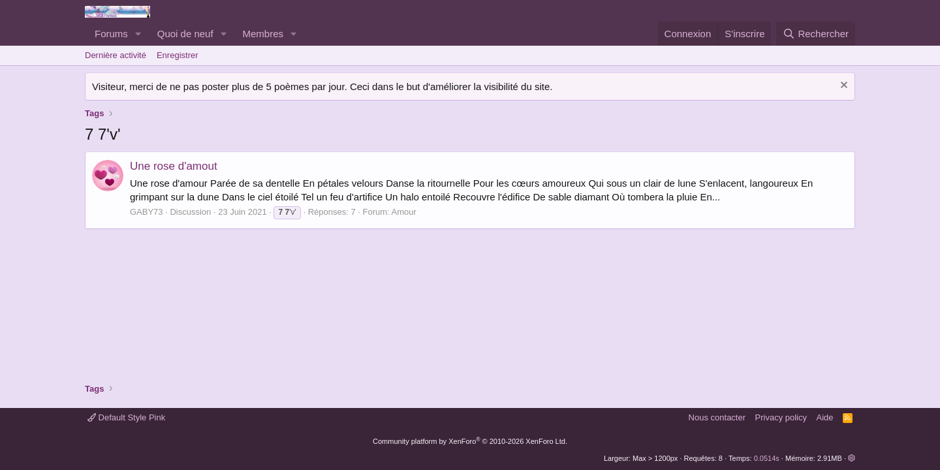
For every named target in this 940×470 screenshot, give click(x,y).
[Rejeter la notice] (842, 86)
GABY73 (146, 212)
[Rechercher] (815, 34)
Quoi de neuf (185, 33)
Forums (111, 33)
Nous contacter (717, 417)
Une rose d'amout (173, 166)
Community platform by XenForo (470, 441)
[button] (138, 34)
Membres (263, 33)
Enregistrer (177, 55)
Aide (825, 417)
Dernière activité (115, 55)
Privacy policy (781, 417)
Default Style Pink (126, 417)
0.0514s (766, 458)
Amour (404, 212)
